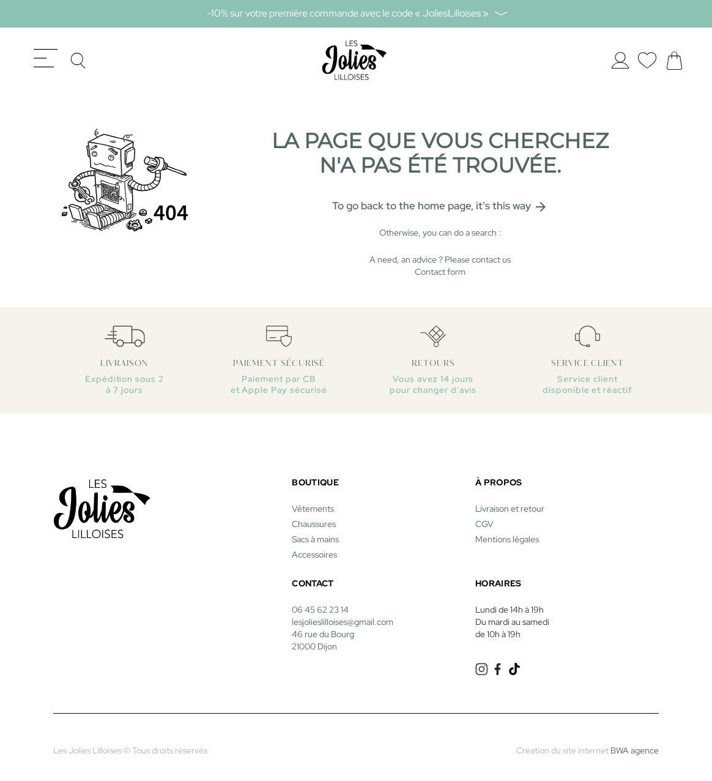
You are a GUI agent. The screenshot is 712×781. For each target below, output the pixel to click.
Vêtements (313, 502)
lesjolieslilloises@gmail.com (342, 615)
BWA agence (634, 744)
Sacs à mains (315, 533)
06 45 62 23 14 (320, 603)
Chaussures (314, 517)
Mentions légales (507, 533)
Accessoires (314, 548)
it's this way (512, 199)
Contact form (440, 265)
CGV (484, 517)
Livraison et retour (509, 502)
